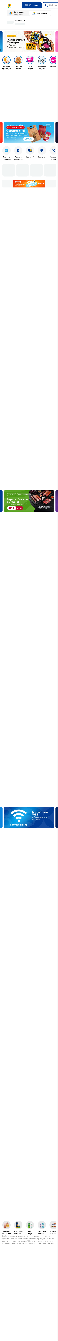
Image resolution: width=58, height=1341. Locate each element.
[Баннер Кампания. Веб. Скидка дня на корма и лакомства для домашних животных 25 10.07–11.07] (29, 132)
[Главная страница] (13, 5)
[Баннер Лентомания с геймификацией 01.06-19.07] (29, 183)
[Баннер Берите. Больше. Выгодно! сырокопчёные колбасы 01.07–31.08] (29, 501)
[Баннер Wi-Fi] (29, 817)
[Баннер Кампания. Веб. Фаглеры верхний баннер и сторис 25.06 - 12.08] (29, 41)
